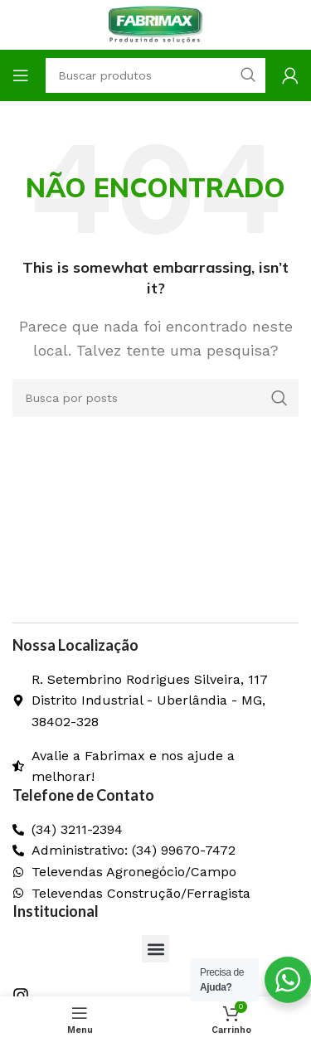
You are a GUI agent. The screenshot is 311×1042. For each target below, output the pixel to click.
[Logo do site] (156, 24)
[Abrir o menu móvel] (20, 75)
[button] (155, 948)
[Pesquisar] (155, 398)
